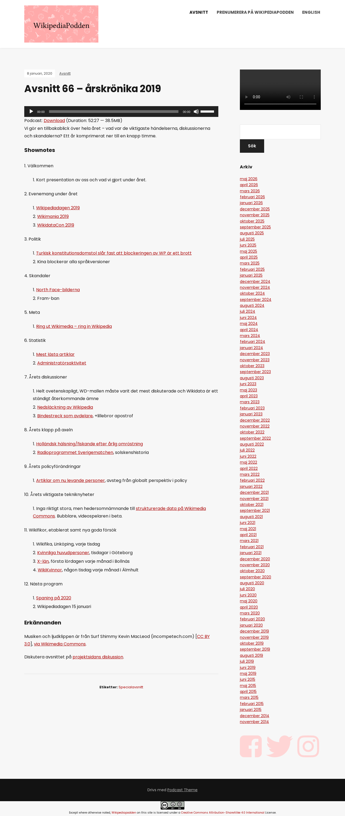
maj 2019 (248, 673)
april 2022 (249, 468)
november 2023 (255, 360)
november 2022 (255, 426)
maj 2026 (248, 179)
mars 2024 (250, 335)
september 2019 (255, 649)
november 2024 (255, 287)
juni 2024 (248, 317)
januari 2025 (251, 275)
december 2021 (254, 492)
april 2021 (248, 534)
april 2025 (249, 257)
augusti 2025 (252, 233)
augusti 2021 (251, 516)
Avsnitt (198, 12)
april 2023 (249, 396)
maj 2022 (248, 462)
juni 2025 (248, 245)
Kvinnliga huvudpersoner (63, 553)
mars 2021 (249, 540)
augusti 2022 (252, 444)
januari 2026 (251, 203)
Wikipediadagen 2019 (58, 208)
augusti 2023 (252, 378)
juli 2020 (247, 589)
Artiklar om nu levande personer (70, 480)
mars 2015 (249, 697)
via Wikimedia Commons (60, 644)
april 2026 (249, 184)
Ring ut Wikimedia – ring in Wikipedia (74, 326)
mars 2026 (250, 191)
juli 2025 (247, 239)
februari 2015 (252, 703)
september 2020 (255, 577)
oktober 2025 (252, 221)
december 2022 (255, 420)
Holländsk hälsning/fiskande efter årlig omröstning (89, 444)
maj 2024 (249, 323)
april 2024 (249, 329)
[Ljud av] (196, 111)
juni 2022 (248, 456)
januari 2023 (251, 414)
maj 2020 (248, 601)
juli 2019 (247, 661)
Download (54, 120)
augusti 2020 (252, 583)
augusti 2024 (252, 305)
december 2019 (254, 631)
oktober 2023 (252, 366)
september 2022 (255, 438)
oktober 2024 (252, 293)
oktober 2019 (252, 643)
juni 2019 (248, 667)
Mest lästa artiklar (55, 354)
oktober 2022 (252, 432)
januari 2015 (250, 709)
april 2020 (249, 607)
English (311, 12)
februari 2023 (252, 408)
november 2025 (255, 215)
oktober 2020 (252, 571)
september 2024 (255, 299)
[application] (121, 111)
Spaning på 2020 (53, 598)
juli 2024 (247, 311)
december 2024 (255, 281)
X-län (43, 561)
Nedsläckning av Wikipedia (65, 407)
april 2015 (248, 691)
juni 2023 (248, 384)
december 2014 (254, 715)
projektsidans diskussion (98, 657)
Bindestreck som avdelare (65, 416)
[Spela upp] (31, 111)
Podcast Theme (182, 790)
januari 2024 (251, 347)
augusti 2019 (251, 655)
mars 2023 (250, 402)
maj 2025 (248, 251)
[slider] (114, 111)
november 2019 (254, 637)
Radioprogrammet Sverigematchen (75, 452)
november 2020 (255, 565)
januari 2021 (250, 552)
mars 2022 (250, 474)
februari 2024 (252, 341)
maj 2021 (248, 529)
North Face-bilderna (58, 290)
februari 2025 (252, 269)
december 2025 (255, 209)
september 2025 (255, 227)
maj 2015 (248, 685)
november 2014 (254, 721)
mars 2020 (250, 613)
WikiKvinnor (50, 570)
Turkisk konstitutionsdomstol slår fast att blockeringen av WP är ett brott (114, 253)
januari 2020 (251, 625)
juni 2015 (247, 679)
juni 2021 (247, 522)
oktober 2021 (251, 504)
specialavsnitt (131, 687)
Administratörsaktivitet (61, 363)
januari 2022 (251, 486)
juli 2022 (247, 450)
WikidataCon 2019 (55, 225)
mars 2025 (250, 263)
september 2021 (255, 510)
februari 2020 (252, 619)
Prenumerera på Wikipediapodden (255, 12)
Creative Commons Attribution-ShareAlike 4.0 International (222, 813)
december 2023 (255, 353)
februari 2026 (252, 197)
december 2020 (255, 559)
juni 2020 (248, 595)
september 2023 (255, 371)
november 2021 (254, 498)
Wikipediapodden (124, 813)
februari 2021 (252, 547)
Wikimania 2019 (53, 216)
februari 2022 (252, 480)
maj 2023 (248, 390)
